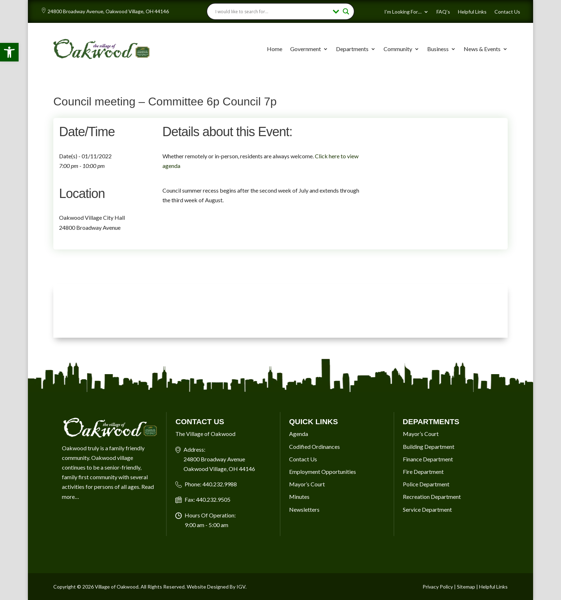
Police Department (426, 484)
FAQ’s (443, 12)
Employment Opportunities (322, 471)
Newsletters (304, 509)
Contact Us (507, 12)
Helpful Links (472, 12)
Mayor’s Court (307, 484)
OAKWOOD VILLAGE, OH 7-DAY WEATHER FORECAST (280, 311)
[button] (9, 52)
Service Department (427, 509)
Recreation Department (432, 496)
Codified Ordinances (314, 446)
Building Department (428, 446)
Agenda (298, 433)
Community (398, 48)
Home (274, 48)
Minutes (299, 496)
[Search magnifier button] (346, 11)
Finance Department (428, 459)
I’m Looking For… (402, 12)
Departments (352, 48)
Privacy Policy (438, 587)
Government (305, 48)
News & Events (482, 48)
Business (438, 48)
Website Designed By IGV (216, 587)
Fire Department (423, 471)
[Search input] (272, 11)
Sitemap (466, 587)
